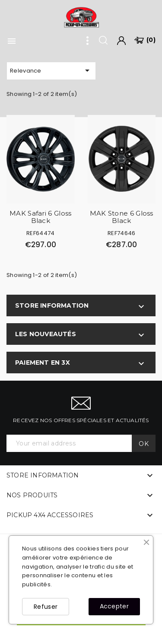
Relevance (51, 70)
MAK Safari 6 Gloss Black (40, 217)
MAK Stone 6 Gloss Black (121, 217)
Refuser (45, 606)
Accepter (114, 606)
